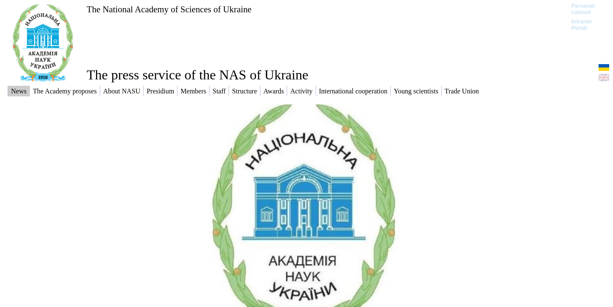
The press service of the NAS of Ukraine (197, 74)
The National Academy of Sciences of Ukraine (169, 9)
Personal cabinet (583, 9)
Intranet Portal (581, 24)
